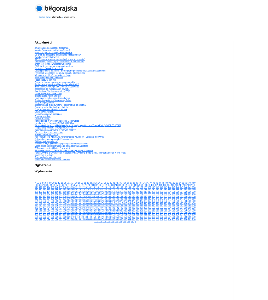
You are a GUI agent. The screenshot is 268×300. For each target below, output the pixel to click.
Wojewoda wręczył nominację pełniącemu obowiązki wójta (61, 144)
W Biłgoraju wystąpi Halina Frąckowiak (52, 148)
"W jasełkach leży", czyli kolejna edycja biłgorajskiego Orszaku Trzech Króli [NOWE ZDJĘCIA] (78, 125)
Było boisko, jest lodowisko (47, 57)
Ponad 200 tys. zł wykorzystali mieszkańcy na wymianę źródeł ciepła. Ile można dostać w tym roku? (80, 153)
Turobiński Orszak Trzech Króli (49, 68)
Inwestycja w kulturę (44, 155)
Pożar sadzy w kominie (45, 80)
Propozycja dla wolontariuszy (48, 157)
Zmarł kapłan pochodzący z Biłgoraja (51, 48)
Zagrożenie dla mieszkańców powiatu (52, 89)
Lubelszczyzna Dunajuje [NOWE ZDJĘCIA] (54, 123)
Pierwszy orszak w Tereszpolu (48, 114)
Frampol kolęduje (43, 116)
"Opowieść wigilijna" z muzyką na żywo (52, 75)
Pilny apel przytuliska (44, 103)
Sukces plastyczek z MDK (46, 134)
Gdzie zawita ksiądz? (44, 112)
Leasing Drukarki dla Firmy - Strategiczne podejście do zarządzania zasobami (70, 71)
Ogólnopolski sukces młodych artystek (52, 98)
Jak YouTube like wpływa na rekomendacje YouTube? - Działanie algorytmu (69, 137)
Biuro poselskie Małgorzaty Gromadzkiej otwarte (57, 87)
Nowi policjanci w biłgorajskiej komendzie (53, 52)
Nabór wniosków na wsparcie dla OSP (52, 159)
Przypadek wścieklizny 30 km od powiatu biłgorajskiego (60, 73)
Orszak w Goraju (42, 118)
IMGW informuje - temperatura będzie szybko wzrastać (60, 59)
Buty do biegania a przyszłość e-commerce (54, 139)
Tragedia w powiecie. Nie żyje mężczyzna (54, 128)
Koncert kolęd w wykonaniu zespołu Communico (57, 121)
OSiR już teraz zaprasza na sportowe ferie (54, 66)
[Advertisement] (134, 28)
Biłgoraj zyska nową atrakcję (48, 96)
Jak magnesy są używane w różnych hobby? (55, 130)
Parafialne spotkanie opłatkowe (49, 77)
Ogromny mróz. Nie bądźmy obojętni (51, 107)
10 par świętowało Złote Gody (48, 93)
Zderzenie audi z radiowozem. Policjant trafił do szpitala (60, 105)
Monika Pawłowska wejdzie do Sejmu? (52, 50)
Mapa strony (69, 17)
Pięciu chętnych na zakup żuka (49, 132)
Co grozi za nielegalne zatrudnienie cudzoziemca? (58, 55)
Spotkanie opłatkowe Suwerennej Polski (53, 100)
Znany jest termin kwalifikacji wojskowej (53, 64)
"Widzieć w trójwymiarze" (46, 141)
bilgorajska (57, 17)
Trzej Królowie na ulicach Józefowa (51, 109)
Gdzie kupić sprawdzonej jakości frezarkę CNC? (57, 84)
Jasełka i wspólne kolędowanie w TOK (52, 91)
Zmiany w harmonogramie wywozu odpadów (55, 82)
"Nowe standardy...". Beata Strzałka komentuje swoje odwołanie (64, 150)
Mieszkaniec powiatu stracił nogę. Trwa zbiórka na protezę (61, 146)
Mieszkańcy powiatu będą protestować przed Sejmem (59, 61)
